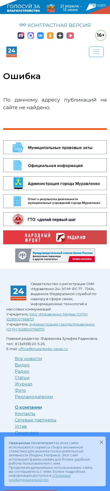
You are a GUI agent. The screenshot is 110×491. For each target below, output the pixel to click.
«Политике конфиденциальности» (40, 477)
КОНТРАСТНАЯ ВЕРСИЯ (55, 25)
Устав (21, 426)
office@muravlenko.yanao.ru (43, 349)
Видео (22, 365)
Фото (20, 390)
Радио (22, 371)
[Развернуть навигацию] (96, 52)
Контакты (25, 413)
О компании (28, 407)
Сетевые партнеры (35, 420)
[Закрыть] (101, 442)
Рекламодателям (34, 396)
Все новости (28, 358)
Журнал (23, 384)
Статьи (22, 377)
